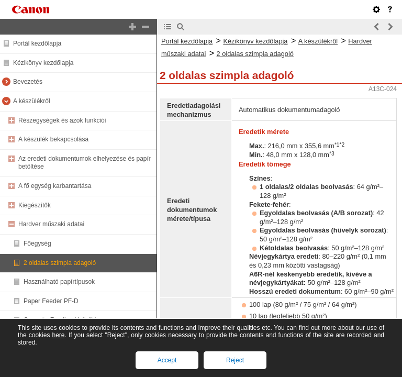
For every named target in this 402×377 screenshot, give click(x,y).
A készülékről (31, 101)
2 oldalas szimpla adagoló (60, 263)
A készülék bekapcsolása (53, 139)
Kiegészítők (34, 205)
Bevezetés (27, 81)
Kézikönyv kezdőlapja (43, 62)
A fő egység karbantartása (54, 186)
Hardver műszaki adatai (51, 224)
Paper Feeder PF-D (51, 301)
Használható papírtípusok (59, 281)
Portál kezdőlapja (37, 43)
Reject (235, 360)
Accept (167, 360)
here (58, 335)
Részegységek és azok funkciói (62, 120)
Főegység (37, 243)
